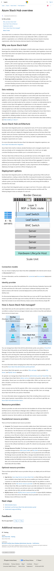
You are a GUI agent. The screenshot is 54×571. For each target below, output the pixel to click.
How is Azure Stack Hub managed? (11, 28)
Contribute (29, 564)
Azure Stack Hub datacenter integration (12, 144)
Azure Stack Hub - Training (8, 536)
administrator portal (35, 376)
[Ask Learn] (47, 5)
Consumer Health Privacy (9, 566)
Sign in (51, 2)
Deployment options (8, 26)
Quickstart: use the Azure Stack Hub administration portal (20, 507)
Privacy (35, 564)
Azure (7, 5)
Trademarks (29, 566)
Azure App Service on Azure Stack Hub (22, 477)
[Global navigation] (1, 2)
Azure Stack (13, 5)
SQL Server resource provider (24, 483)
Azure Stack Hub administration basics (12, 400)
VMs (29, 370)
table (28, 450)
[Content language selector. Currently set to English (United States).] (10, 560)
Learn (3, 5)
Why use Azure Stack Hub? (9, 22)
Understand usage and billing (13, 509)
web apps (34, 370)
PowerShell (48, 348)
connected (31, 276)
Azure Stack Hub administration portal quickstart (21, 367)
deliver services (24, 378)
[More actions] (50, 5)
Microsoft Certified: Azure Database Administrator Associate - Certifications (20, 543)
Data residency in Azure (10, 119)
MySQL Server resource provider (27, 492)
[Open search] (47, 2)
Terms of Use (21, 566)
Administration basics (11, 505)
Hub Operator (21, 5)
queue (25, 450)
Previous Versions (15, 564)
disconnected (40, 276)
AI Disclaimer (6, 564)
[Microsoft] (27, 2)
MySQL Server (12, 372)
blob (21, 450)
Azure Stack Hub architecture (10, 24)
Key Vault (35, 450)
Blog (23, 564)
